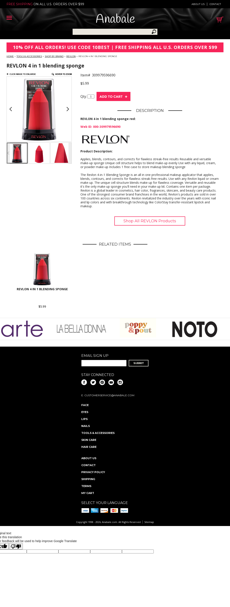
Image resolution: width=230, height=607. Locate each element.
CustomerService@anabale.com (109, 395)
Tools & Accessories (29, 56)
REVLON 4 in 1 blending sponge (42, 289)
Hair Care (89, 447)
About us (198, 4)
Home (10, 56)
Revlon (71, 56)
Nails (85, 426)
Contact (215, 4)
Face (85, 405)
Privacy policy (93, 472)
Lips (84, 419)
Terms (86, 486)
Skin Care (88, 440)
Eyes (84, 412)
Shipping (88, 479)
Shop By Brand (54, 56)
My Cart (87, 493)
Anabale (115, 19)
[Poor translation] (16, 546)
